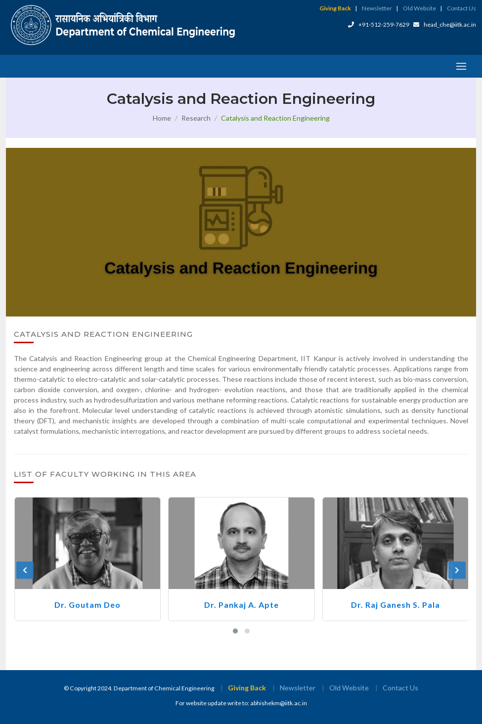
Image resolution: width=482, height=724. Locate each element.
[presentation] (25, 570)
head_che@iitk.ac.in (450, 24)
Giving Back (335, 8)
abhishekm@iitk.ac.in (278, 703)
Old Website (419, 8)
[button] (235, 631)
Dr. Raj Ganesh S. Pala (395, 604)
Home (162, 118)
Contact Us (461, 8)
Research (196, 118)
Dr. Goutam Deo (87, 604)
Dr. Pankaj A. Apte (241, 604)
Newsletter (377, 8)
